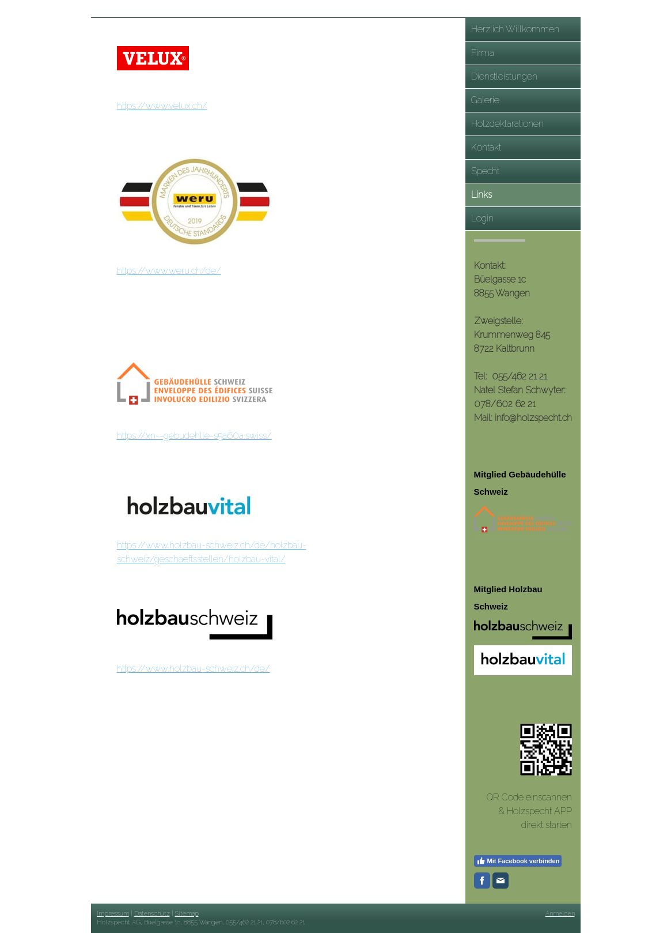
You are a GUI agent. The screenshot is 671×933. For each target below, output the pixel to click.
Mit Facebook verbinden (518, 861)
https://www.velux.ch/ (162, 105)
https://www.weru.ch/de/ (169, 270)
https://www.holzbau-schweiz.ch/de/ (193, 668)
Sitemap (187, 913)
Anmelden (560, 913)
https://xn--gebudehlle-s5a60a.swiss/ (194, 435)
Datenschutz (152, 913)
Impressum (113, 913)
